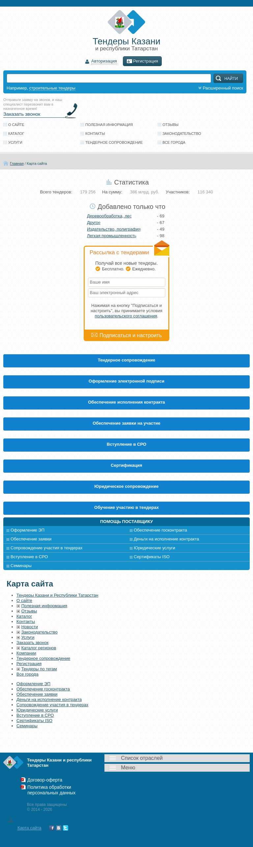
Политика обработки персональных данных (51, 790)
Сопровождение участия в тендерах (46, 547)
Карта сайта (37, 163)
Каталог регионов (38, 647)
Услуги (15, 142)
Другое (93, 222)
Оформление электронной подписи (126, 381)
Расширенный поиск (220, 88)
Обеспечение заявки (31, 538)
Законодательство (181, 134)
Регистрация (142, 61)
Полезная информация (109, 125)
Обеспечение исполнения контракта (126, 402)
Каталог (16, 134)
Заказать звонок (21, 114)
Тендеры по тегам (39, 668)
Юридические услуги (154, 547)
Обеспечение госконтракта (160, 530)
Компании (26, 653)
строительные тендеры (52, 88)
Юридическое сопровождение (127, 486)
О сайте (16, 125)
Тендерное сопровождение (114, 142)
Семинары (21, 565)
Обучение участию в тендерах (126, 507)
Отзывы (170, 125)
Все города (173, 142)
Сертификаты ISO (152, 556)
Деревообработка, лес (109, 215)
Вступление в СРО (126, 444)
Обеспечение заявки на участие (126, 423)
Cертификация (126, 465)
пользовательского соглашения (126, 315)
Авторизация (104, 61)
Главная (17, 163)
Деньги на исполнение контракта (166, 538)
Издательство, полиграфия (114, 229)
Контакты (95, 134)
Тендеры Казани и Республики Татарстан (57, 595)
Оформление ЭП (27, 530)
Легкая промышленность (111, 235)
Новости (29, 626)
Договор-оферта (44, 780)
